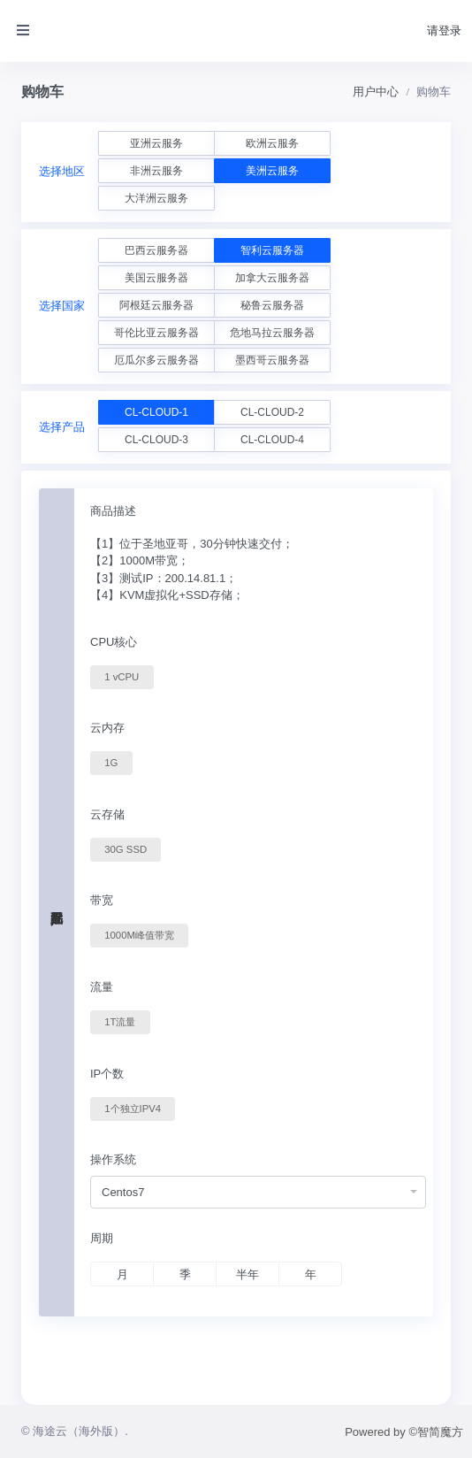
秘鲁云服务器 (272, 305)
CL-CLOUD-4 (272, 440)
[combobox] (258, 1192)
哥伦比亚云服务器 (156, 332)
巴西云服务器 (156, 250)
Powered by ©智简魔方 (404, 1432)
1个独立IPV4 (132, 1107)
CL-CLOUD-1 (156, 412)
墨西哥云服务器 (272, 360)
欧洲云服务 (272, 143)
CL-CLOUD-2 (272, 412)
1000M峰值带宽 (139, 934)
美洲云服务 (272, 171)
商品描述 (113, 511)
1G (111, 762)
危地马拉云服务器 (272, 332)
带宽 (101, 900)
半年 (247, 1274)
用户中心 (376, 91)
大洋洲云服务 (156, 198)
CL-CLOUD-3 (156, 440)
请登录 (444, 30)
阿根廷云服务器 (156, 305)
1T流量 (119, 1021)
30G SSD (125, 848)
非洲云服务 (156, 171)
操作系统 (113, 1159)
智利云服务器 (272, 250)
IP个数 (107, 1073)
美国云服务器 (156, 278)
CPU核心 (113, 641)
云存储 (107, 814)
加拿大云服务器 (272, 278)
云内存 (107, 727)
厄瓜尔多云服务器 (156, 360)
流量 (101, 987)
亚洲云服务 (156, 143)
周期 (101, 1238)
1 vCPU (121, 676)
